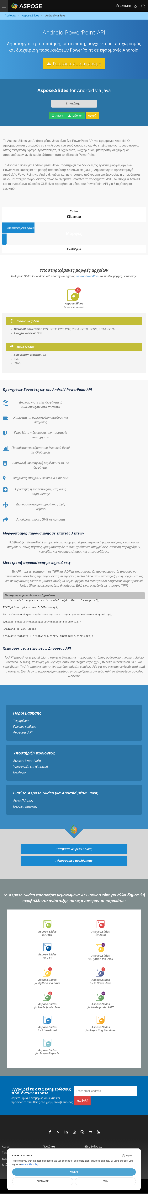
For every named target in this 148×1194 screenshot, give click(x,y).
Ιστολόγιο (19, 772)
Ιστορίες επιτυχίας (25, 806)
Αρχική (6, 1147)
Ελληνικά (123, 6)
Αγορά (92, 115)
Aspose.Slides (47, 933)
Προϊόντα (49, 1147)
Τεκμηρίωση (21, 720)
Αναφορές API (23, 732)
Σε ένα (74, 215)
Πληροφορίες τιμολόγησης (74, 861)
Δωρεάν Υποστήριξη (27, 760)
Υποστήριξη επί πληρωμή (30, 766)
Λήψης (58, 115)
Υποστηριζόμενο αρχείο (74, 231)
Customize (43, 1181)
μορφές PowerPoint (87, 276)
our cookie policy (30, 1164)
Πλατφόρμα (74, 249)
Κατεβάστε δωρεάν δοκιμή (74, 63)
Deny (105, 1181)
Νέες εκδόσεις (93, 1147)
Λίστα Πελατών (23, 800)
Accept (74, 1172)
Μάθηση (75, 115)
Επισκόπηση (74, 103)
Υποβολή (82, 1101)
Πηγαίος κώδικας (24, 726)
